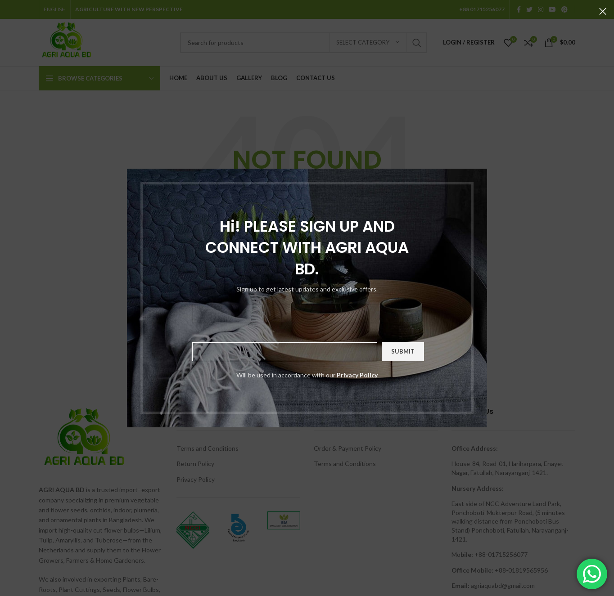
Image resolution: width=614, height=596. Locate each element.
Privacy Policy (357, 375)
